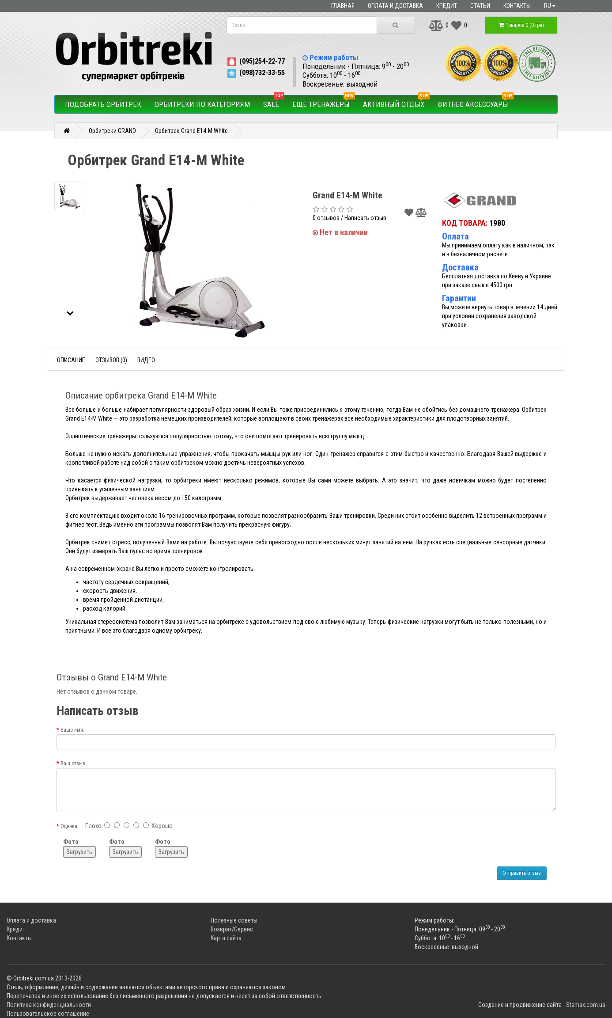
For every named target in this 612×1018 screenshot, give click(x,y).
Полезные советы (234, 920)
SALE (273, 102)
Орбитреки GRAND (112, 130)
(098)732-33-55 (255, 72)
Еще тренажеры (323, 102)
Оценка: (69, 826)
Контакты (517, 5)
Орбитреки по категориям (202, 104)
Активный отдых (396, 102)
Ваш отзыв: (73, 763)
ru (549, 5)
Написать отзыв (365, 217)
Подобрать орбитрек (103, 104)
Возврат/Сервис (232, 929)
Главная (343, 5)
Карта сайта (226, 938)
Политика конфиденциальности (49, 1004)
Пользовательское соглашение (48, 1013)
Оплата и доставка (395, 5)
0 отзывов (326, 217)
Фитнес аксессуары (476, 102)
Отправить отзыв (521, 873)
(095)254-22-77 (255, 61)
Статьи (480, 5)
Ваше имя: (72, 730)
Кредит (446, 5)
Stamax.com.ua (585, 1004)
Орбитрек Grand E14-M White (191, 130)
